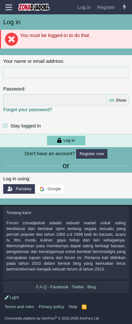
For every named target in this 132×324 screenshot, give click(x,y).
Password (13, 88)
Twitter (78, 286)
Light (11, 297)
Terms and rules (19, 306)
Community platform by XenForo (52, 318)
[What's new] (124, 7)
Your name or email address (33, 61)
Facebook (59, 286)
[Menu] (8, 7)
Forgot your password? (27, 109)
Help (73, 306)
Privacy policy (51, 306)
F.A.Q (41, 286)
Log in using (16, 178)
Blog (92, 286)
